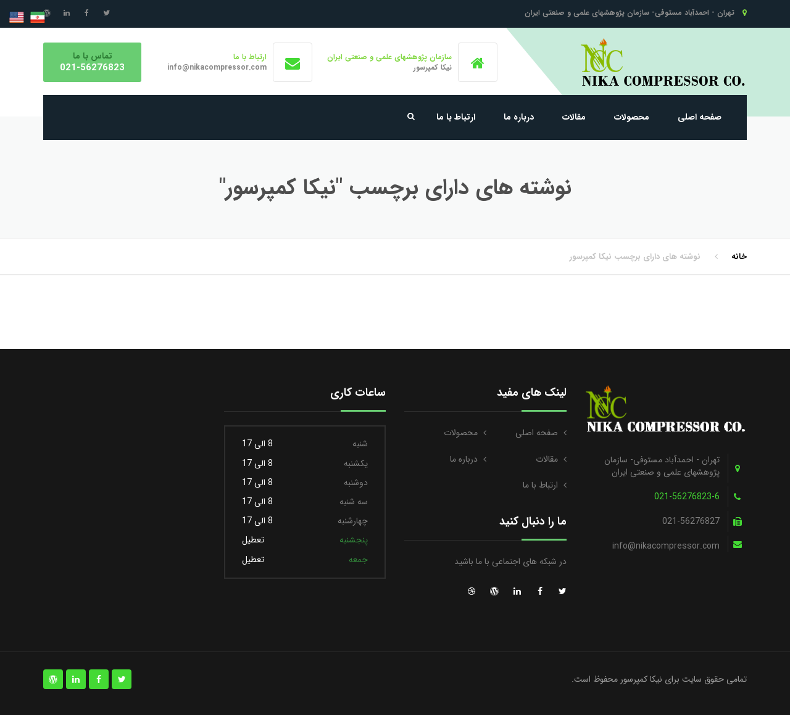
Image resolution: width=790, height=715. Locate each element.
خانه (739, 256)
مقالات (574, 117)
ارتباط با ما (455, 117)
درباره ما (519, 117)
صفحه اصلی (699, 117)
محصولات (631, 117)
